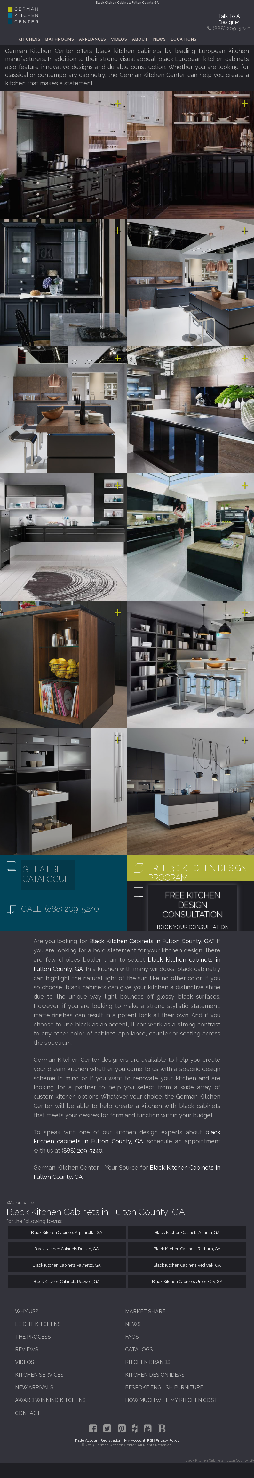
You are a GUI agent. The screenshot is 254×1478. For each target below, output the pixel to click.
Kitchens (30, 39)
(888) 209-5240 (82, 1150)
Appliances (92, 39)
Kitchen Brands (148, 1362)
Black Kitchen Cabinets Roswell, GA (66, 1281)
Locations (184, 39)
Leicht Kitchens (38, 1324)
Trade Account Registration (98, 1440)
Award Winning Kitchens (50, 1400)
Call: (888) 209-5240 (60, 909)
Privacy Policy (167, 1440)
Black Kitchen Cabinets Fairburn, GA (187, 1248)
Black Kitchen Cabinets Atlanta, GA (187, 1232)
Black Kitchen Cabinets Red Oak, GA (187, 1265)
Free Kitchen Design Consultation (193, 905)
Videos (119, 39)
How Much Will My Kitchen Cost (171, 1400)
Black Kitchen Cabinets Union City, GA (187, 1281)
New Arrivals (34, 1387)
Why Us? (26, 1311)
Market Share (145, 1311)
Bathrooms (59, 39)
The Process (33, 1337)
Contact (27, 1413)
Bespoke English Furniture (164, 1387)
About (140, 39)
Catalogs (139, 1350)
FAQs (132, 1337)
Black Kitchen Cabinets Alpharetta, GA (66, 1232)
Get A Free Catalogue (45, 874)
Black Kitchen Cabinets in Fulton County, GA (150, 941)
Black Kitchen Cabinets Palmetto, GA (67, 1265)
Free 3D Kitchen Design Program (197, 873)
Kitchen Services (39, 1375)
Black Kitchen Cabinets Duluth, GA (66, 1248)
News (159, 39)
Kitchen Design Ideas (155, 1375)
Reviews (26, 1350)
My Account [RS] (138, 1440)
